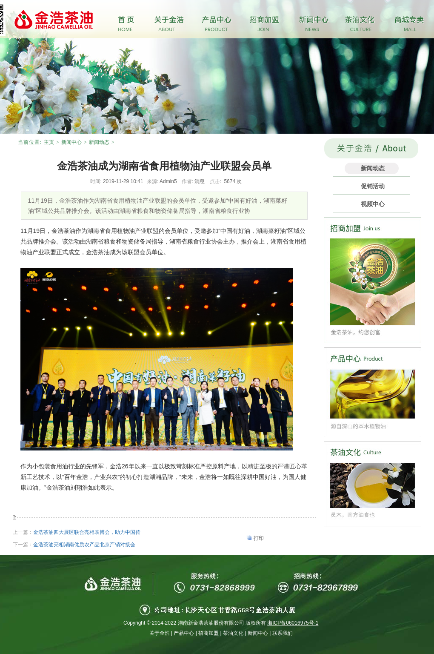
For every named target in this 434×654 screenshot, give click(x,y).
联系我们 (282, 633)
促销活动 (373, 186)
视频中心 (373, 204)
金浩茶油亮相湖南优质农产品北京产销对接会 (84, 545)
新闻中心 (71, 142)
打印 (259, 538)
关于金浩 (159, 633)
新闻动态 (99, 142)
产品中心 (184, 633)
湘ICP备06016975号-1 (292, 623)
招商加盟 (208, 633)
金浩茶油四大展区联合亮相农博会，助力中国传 (86, 532)
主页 (49, 142)
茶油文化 (233, 633)
